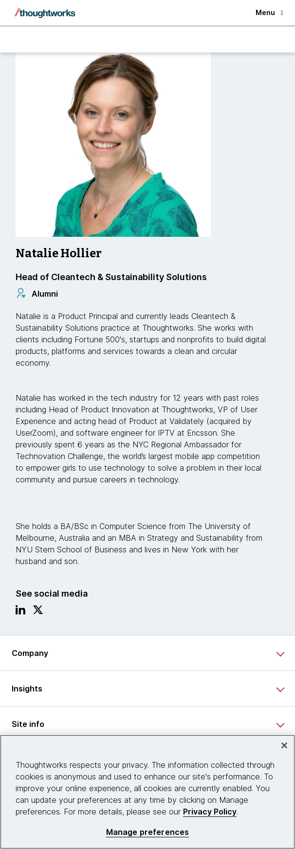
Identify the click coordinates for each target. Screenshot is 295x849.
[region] (147, 792)
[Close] (284, 745)
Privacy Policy (210, 811)
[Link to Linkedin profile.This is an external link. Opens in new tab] (20, 612)
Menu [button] (269, 12)
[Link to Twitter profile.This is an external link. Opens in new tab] (38, 612)
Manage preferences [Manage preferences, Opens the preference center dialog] (147, 832)
